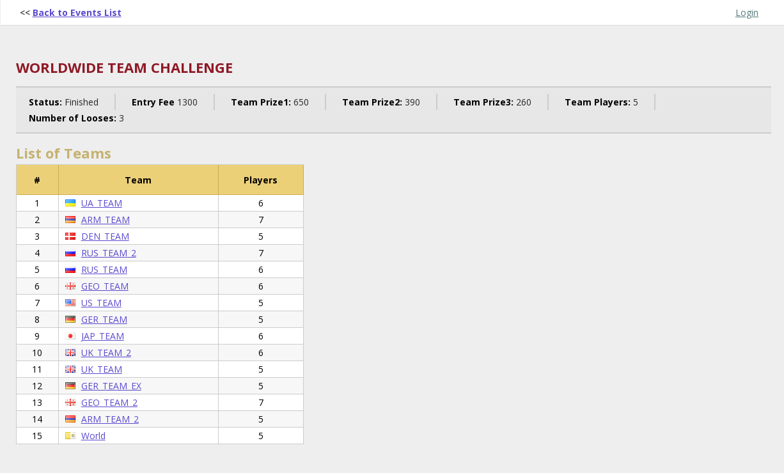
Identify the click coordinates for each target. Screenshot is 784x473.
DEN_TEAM (105, 236)
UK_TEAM (101, 369)
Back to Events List (77, 12)
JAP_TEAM (102, 336)
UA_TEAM (101, 203)
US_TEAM (101, 303)
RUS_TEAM (104, 269)
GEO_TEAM (105, 286)
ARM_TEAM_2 (110, 419)
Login (746, 12)
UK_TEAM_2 (106, 352)
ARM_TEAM (105, 219)
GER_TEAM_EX (111, 386)
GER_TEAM (104, 319)
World (93, 436)
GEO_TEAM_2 (109, 402)
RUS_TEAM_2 (108, 253)
